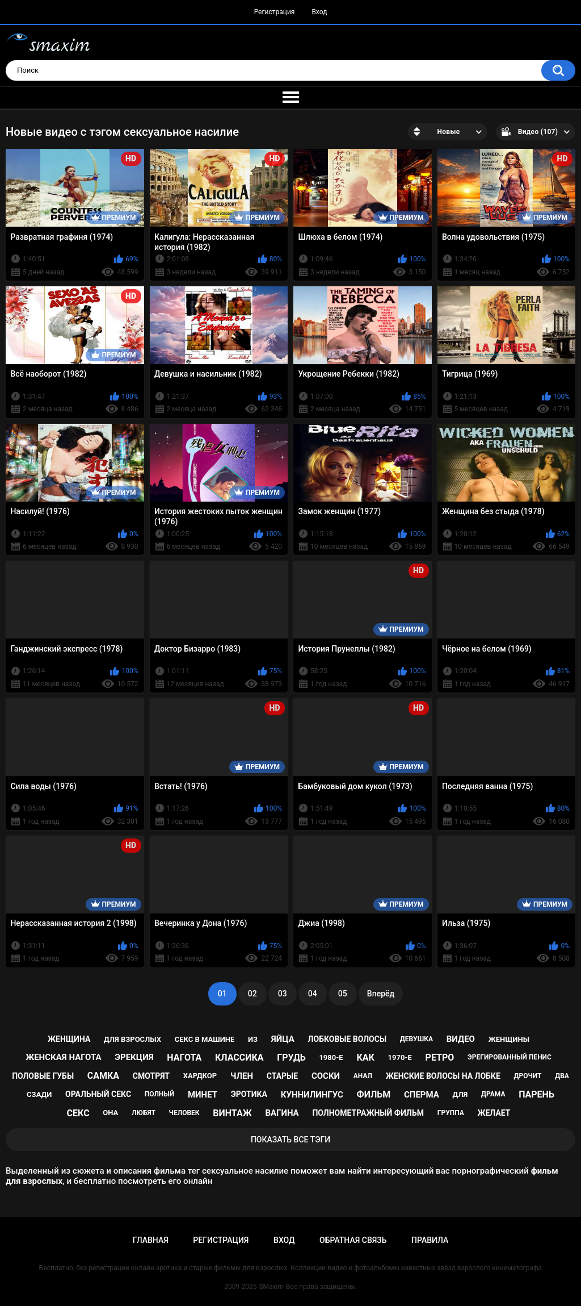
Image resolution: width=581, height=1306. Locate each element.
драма (493, 1094)
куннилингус (312, 1095)
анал (362, 1076)
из (253, 1039)
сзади (39, 1094)
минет (202, 1095)
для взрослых (132, 1039)
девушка (416, 1039)
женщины (509, 1039)
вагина (281, 1113)
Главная (151, 1240)
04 (312, 993)
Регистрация (274, 12)
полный (159, 1094)
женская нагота (63, 1057)
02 (252, 993)
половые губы (43, 1075)
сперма (421, 1095)
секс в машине (205, 1039)
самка (103, 1075)
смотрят (151, 1075)
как (365, 1057)
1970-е (400, 1057)
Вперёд (380, 993)
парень (536, 1094)
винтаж (232, 1113)
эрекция (134, 1057)
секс (78, 1113)
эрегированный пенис (509, 1057)
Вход (319, 12)
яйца (282, 1039)
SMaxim (271, 1287)
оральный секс (98, 1094)
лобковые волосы (347, 1039)
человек (184, 1113)
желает (494, 1112)
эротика (249, 1094)
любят (143, 1113)
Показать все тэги (290, 1139)
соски (325, 1076)
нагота (184, 1057)
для (460, 1094)
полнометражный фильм (368, 1112)
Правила (429, 1240)
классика (239, 1057)
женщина (69, 1039)
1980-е (331, 1057)
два (562, 1076)
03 (282, 993)
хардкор (200, 1075)
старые (282, 1075)
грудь (291, 1057)
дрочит (528, 1076)
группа (450, 1113)
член (241, 1076)
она (110, 1112)
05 (342, 993)
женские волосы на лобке (443, 1075)
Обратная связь (352, 1240)
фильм (374, 1094)
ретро (440, 1057)
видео (461, 1039)
